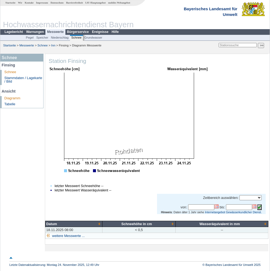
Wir (20, 2)
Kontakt (29, 2)
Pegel (30, 37)
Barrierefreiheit (74, 2)
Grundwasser (93, 37)
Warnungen (35, 32)
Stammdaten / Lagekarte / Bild (23, 79)
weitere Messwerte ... (68, 236)
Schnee (76, 37)
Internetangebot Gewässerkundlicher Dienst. (233, 212)
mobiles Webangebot (119, 2)
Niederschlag (59, 37)
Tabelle (9, 104)
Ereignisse (100, 32)
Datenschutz (57, 2)
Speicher (42, 37)
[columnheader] (73, 224)
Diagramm (12, 98)
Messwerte (55, 32)
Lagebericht (14, 32)
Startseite (10, 2)
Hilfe (115, 32)
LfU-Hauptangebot (95, 2)
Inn (53, 45)
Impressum (42, 2)
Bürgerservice (78, 32)
